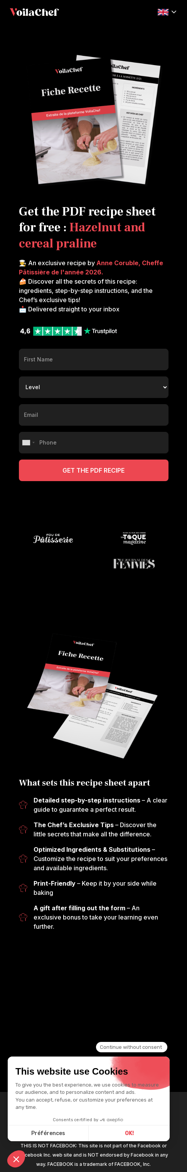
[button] (167, 11)
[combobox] (28, 442)
